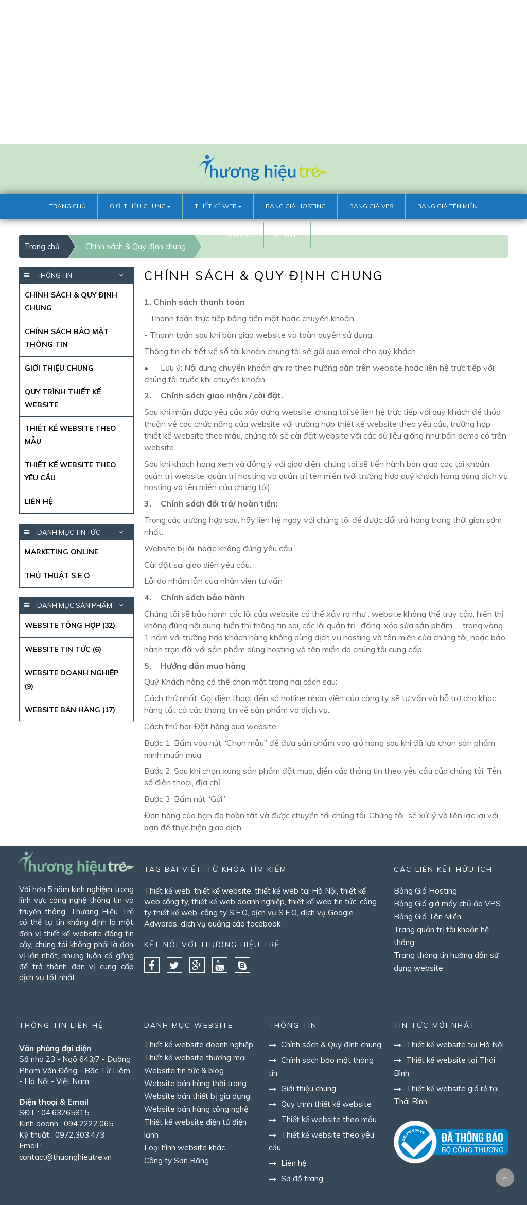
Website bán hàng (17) (70, 709)
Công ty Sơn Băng (176, 1160)
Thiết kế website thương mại (195, 1057)
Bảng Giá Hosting (425, 891)
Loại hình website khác (184, 1147)
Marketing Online (61, 551)
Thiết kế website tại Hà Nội (453, 1045)
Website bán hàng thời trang (195, 1083)
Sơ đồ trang (300, 1178)
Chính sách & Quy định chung (71, 301)
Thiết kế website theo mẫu (70, 435)
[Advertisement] (263, 72)
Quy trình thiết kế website (63, 398)
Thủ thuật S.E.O (57, 575)
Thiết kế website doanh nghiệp (198, 1045)
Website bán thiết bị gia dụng (197, 1096)
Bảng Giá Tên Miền (427, 916)
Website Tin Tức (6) (63, 649)
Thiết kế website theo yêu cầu (70, 471)
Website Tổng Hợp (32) (70, 625)
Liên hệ (38, 501)
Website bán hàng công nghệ (196, 1109)
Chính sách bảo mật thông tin (67, 338)
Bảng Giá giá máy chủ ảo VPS (447, 904)
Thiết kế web (167, 891)
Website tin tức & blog (184, 1070)
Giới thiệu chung (59, 368)
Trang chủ (42, 246)
